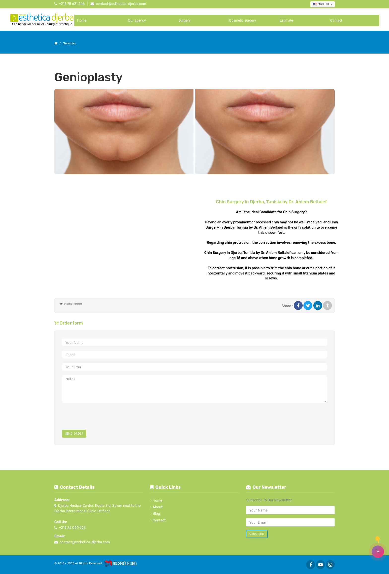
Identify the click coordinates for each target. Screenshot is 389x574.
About (158, 507)
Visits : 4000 (73, 303)
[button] (378, 551)
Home (81, 20)
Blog (156, 514)
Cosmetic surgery (242, 20)
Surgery (184, 20)
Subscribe (256, 534)
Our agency (137, 20)
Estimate (286, 20)
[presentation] (99, 416)
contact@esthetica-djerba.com (121, 4)
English (322, 4)
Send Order (74, 433)
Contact (336, 20)
